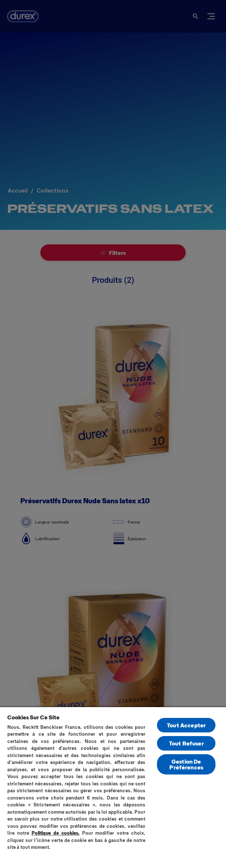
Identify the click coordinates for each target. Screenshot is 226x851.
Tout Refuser (186, 743)
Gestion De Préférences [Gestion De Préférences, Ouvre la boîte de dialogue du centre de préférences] (186, 764)
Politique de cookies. (56, 833)
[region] (113, 778)
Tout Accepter (186, 725)
